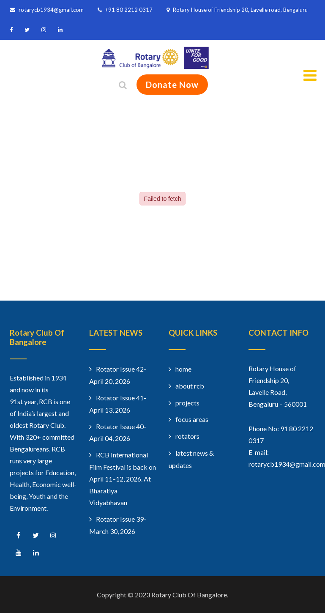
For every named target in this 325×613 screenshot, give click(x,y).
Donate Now (172, 84)
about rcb (189, 386)
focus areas (191, 419)
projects (187, 403)
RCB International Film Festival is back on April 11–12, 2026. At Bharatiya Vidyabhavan (122, 478)
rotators (187, 436)
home (183, 369)
